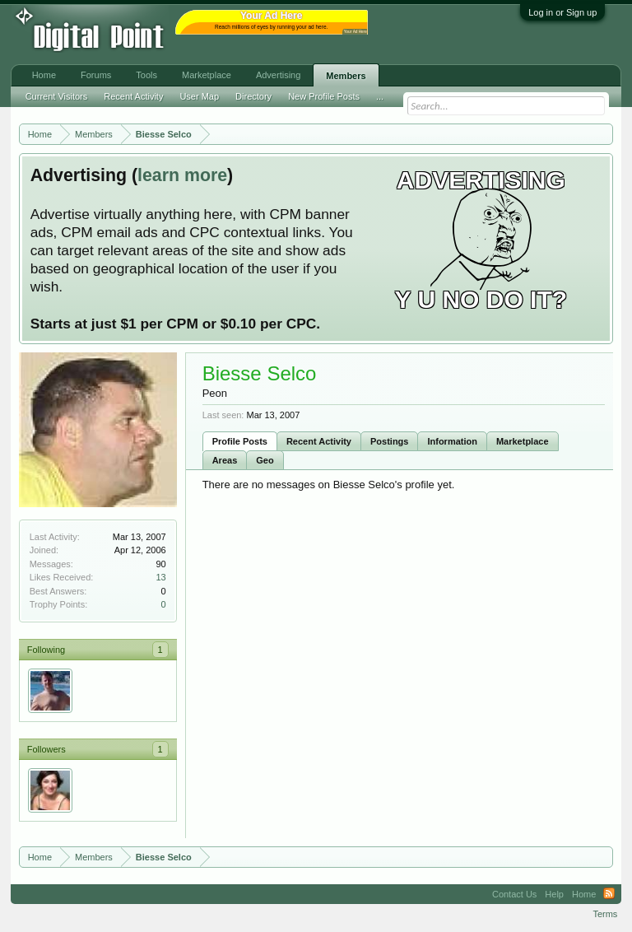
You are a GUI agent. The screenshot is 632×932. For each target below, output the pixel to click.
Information (452, 441)
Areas (225, 460)
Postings (389, 441)
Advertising (278, 75)
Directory (253, 96)
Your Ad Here (355, 32)
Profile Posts (239, 441)
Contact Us (514, 894)
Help (554, 894)
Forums (96, 75)
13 (160, 577)
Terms (604, 914)
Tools (146, 75)
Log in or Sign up (562, 12)
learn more (182, 175)
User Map (199, 96)
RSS (609, 894)
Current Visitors (57, 96)
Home (44, 75)
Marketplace (522, 441)
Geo (264, 460)
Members (345, 76)
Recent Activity (318, 441)
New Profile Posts (324, 96)
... (379, 96)
